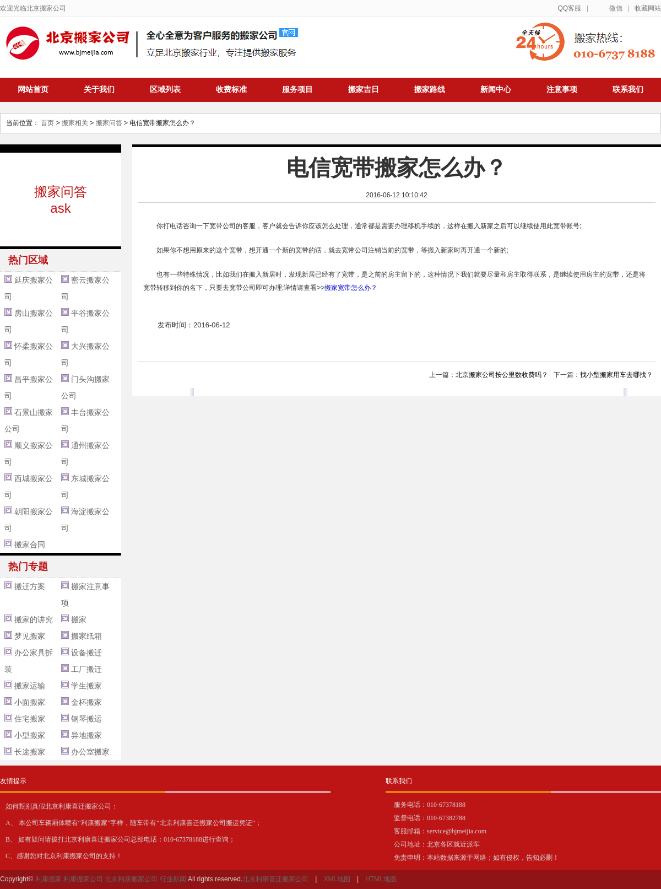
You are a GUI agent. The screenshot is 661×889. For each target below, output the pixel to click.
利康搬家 (48, 879)
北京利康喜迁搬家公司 (275, 879)
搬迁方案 (29, 586)
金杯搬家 (86, 702)
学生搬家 (86, 685)
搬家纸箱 (86, 636)
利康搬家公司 (83, 879)
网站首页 (33, 89)
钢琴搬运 (86, 718)
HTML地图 (381, 879)
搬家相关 (75, 123)
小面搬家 (29, 702)
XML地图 (336, 879)
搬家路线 (429, 89)
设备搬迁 (86, 652)
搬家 (78, 619)
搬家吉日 (363, 89)
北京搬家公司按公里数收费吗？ (502, 375)
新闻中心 (495, 89)
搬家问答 (109, 123)
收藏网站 (648, 8)
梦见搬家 (29, 636)
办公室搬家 (90, 751)
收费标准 (231, 89)
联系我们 (628, 89)
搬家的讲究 (33, 619)
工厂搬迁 (86, 669)
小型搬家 (29, 735)
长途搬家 (29, 751)
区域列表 (165, 89)
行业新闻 (173, 879)
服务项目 (297, 89)
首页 (47, 123)
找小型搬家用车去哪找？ (616, 375)
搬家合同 (29, 544)
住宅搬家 (29, 718)
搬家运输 (29, 685)
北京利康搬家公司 (131, 879)
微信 (615, 8)
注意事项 (561, 89)
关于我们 (99, 89)
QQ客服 (569, 8)
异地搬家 (86, 735)
